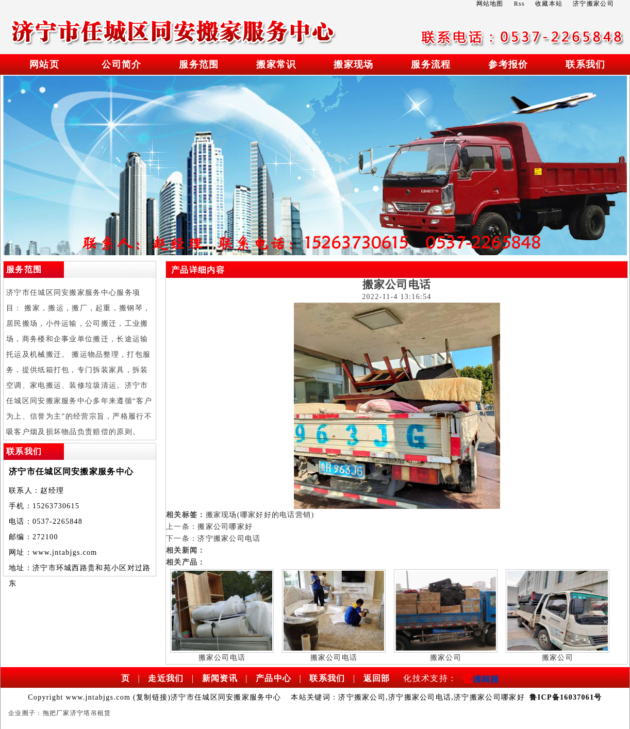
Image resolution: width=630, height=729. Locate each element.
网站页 (44, 64)
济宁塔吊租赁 (90, 713)
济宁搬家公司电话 (228, 538)
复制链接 (152, 697)
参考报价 (508, 64)
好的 (272, 515)
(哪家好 (250, 515)
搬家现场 (353, 64)
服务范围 (199, 64)
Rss (519, 3)
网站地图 (490, 3)
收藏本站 (548, 3)
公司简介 (121, 64)
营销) (304, 515)
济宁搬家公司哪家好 (489, 697)
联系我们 (585, 64)
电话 (287, 515)
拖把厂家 (56, 713)
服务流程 (431, 64)
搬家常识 (276, 64)
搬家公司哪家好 (225, 527)
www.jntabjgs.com (64, 552)
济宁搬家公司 (362, 697)
